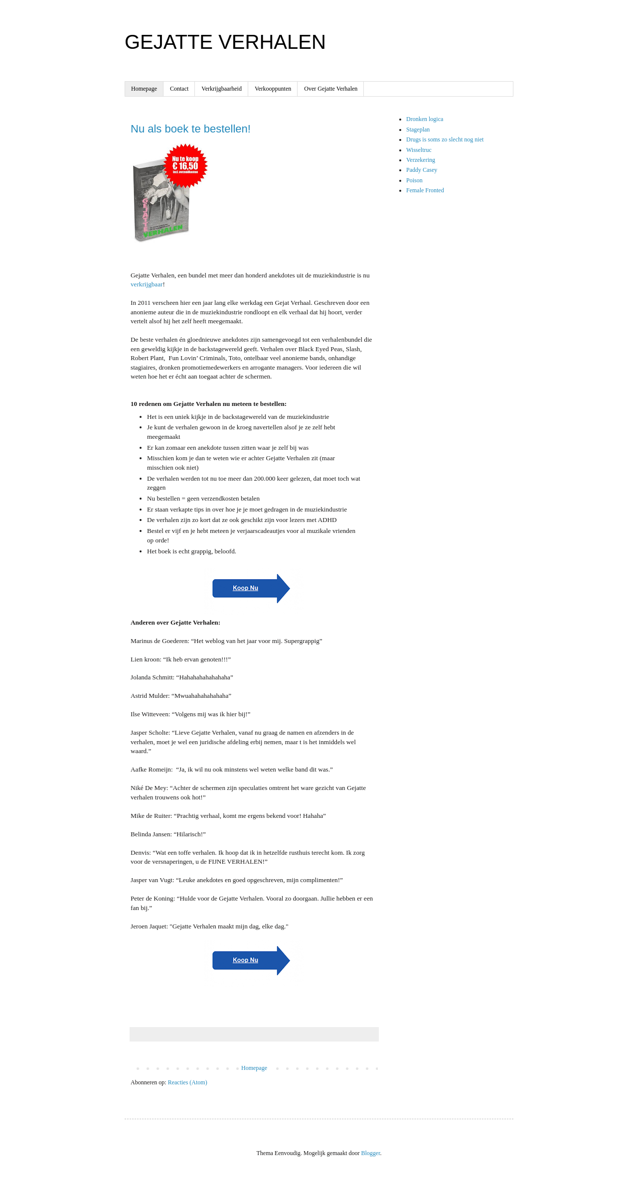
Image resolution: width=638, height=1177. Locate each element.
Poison (414, 180)
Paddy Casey (421, 169)
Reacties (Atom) (187, 1082)
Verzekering (420, 159)
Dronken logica (424, 119)
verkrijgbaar (146, 284)
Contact (179, 88)
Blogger (370, 1153)
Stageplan (418, 129)
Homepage (144, 88)
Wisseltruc (419, 149)
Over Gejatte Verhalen (330, 88)
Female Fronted (425, 190)
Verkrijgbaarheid (221, 88)
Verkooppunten (273, 88)
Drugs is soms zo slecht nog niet (444, 139)
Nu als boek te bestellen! (191, 129)
